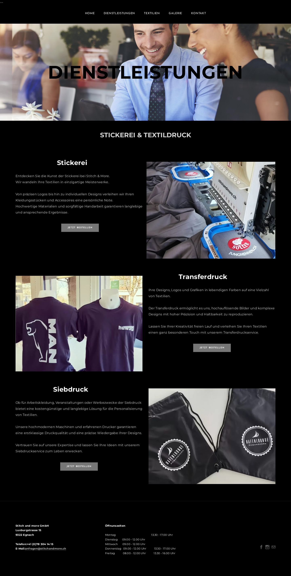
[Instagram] (267, 551)
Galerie (175, 15)
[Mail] (273, 551)
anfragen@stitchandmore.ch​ (45, 553)
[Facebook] (261, 551)
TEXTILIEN (152, 15)
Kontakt (198, 15)
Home (90, 15)
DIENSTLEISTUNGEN (119, 15)
